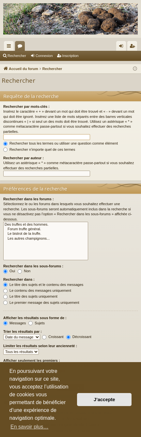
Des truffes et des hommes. (45, 224)
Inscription (70, 56)
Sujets (36, 323)
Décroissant (78, 337)
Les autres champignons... (45, 238)
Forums (21, 47)
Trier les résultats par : (22, 331)
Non (24, 271)
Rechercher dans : (19, 279)
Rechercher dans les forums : (28, 199)
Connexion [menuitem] (122, 47)
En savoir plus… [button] (29, 427)
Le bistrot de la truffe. (45, 234)
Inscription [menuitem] (133, 47)
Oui (9, 271)
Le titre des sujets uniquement (30, 296)
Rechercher (17, 56)
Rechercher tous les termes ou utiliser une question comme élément (60, 143)
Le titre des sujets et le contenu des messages (43, 285)
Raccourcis (10, 47)
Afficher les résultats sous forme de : (35, 318)
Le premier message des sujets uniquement (41, 302)
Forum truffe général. (45, 229)
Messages (14, 323)
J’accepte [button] (104, 399)
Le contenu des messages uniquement (37, 290)
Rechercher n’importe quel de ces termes (39, 149)
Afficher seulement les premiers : (31, 360)
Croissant (53, 337)
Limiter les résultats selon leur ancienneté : (40, 346)
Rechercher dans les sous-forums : (33, 266)
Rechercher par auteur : (23, 158)
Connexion (44, 56)
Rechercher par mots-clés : (26, 106)
